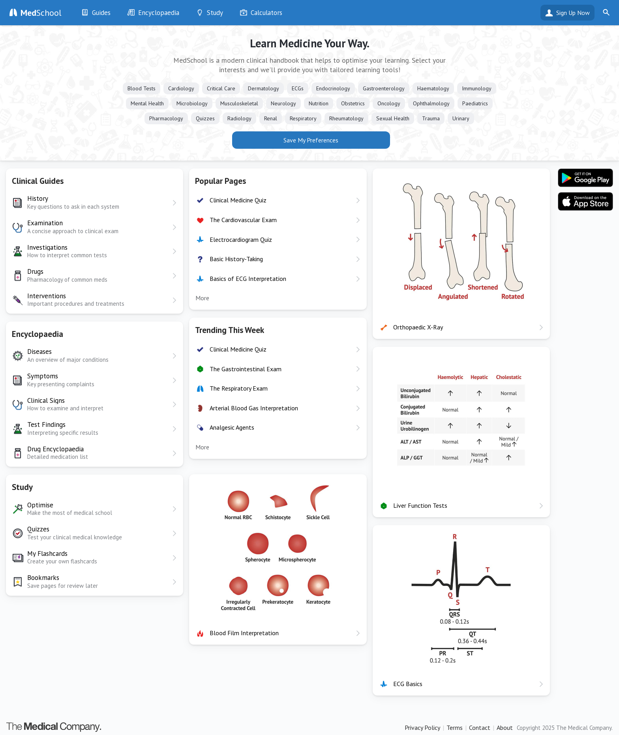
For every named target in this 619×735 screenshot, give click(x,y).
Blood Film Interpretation (244, 633)
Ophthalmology (431, 103)
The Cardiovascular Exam (243, 220)
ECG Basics (407, 684)
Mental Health (147, 103)
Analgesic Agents (232, 427)
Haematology (433, 88)
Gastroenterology (384, 88)
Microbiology (192, 103)
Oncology (388, 103)
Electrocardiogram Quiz (241, 239)
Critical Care (221, 88)
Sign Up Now (573, 13)
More (202, 298)
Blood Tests (142, 88)
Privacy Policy (422, 727)
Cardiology (181, 88)
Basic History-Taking (236, 259)
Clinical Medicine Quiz (238, 200)
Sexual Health (392, 118)
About (505, 727)
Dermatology (263, 88)
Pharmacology (166, 118)
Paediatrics (475, 103)
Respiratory (303, 118)
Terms (454, 727)
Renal (270, 118)
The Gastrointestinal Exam (245, 369)
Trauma (431, 118)
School (41, 12)
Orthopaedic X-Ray (418, 327)
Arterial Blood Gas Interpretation (254, 408)
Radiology (239, 118)
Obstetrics (353, 103)
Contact (479, 727)
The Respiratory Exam (239, 388)
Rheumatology (346, 118)
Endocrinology (333, 88)
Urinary (460, 118)
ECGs (298, 88)
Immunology (476, 88)
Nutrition (318, 103)
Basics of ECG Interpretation (248, 278)
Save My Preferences (310, 140)
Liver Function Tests (420, 505)
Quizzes (205, 118)
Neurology (283, 103)
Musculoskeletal (239, 103)
